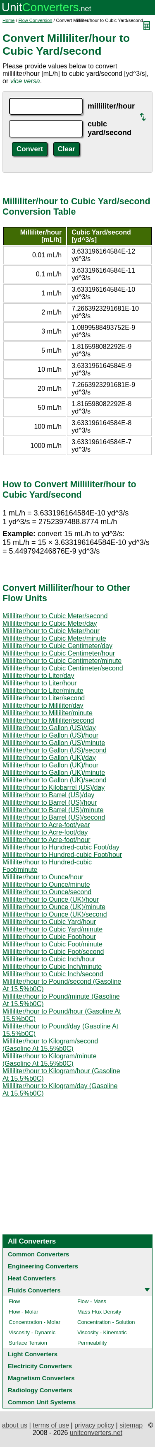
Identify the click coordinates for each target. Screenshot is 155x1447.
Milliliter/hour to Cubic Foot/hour (49, 936)
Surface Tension (28, 1343)
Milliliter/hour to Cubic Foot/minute (52, 944)
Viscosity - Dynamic (32, 1332)
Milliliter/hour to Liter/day (38, 675)
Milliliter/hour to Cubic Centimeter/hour (58, 653)
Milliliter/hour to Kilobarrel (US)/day (53, 787)
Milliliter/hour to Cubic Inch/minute (52, 966)
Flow (14, 1301)
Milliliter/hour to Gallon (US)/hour (50, 735)
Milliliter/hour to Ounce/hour (42, 877)
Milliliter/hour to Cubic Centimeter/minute (62, 660)
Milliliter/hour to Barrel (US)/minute (53, 809)
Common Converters (38, 1254)
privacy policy (94, 1425)
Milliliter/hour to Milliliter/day (42, 705)
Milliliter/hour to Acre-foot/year (46, 824)
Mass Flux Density (99, 1312)
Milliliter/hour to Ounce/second (46, 891)
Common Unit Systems (42, 1402)
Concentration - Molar (34, 1322)
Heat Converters (32, 1278)
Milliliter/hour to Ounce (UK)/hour (50, 899)
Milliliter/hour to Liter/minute (42, 690)
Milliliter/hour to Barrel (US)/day (48, 795)
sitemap (131, 1425)
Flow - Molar (23, 1312)
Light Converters (32, 1353)
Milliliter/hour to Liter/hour (39, 683)
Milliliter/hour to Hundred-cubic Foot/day (60, 847)
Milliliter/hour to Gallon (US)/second (54, 750)
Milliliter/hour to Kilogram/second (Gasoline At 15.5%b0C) (50, 1045)
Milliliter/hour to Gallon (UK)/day (49, 757)
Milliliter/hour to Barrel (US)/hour (49, 802)
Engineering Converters (43, 1266)
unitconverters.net (96, 1432)
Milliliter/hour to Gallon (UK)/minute (53, 772)
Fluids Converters (34, 1290)
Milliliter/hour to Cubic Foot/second (53, 951)
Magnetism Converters (41, 1378)
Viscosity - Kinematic (102, 1332)
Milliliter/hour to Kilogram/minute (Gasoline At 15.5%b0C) (49, 1060)
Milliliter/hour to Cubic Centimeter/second (62, 668)
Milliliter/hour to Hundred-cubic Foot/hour (62, 854)
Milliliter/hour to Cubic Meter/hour (51, 630)
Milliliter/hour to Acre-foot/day (45, 832)
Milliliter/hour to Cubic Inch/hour (48, 959)
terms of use (51, 1425)
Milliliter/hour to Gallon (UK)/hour (50, 765)
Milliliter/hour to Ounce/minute (46, 884)
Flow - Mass (91, 1301)
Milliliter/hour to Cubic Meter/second (54, 615)
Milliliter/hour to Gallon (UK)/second (54, 780)
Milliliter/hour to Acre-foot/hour (46, 839)
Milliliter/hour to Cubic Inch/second (52, 974)
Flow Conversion (35, 20)
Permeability (92, 1343)
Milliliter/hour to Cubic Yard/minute (52, 929)
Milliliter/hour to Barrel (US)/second (53, 817)
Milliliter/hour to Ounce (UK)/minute (53, 906)
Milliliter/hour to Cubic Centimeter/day (57, 645)
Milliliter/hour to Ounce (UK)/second (54, 914)
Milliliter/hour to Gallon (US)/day (49, 727)
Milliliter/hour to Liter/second (43, 698)
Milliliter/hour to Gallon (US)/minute (53, 742)
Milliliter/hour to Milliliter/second (48, 720)
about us (14, 1425)
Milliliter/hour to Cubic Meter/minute (54, 638)
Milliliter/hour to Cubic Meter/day (49, 623)
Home (8, 20)
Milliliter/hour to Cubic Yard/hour (49, 921)
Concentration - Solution (106, 1322)
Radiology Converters (40, 1390)
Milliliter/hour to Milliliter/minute (47, 712)
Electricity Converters (40, 1366)
